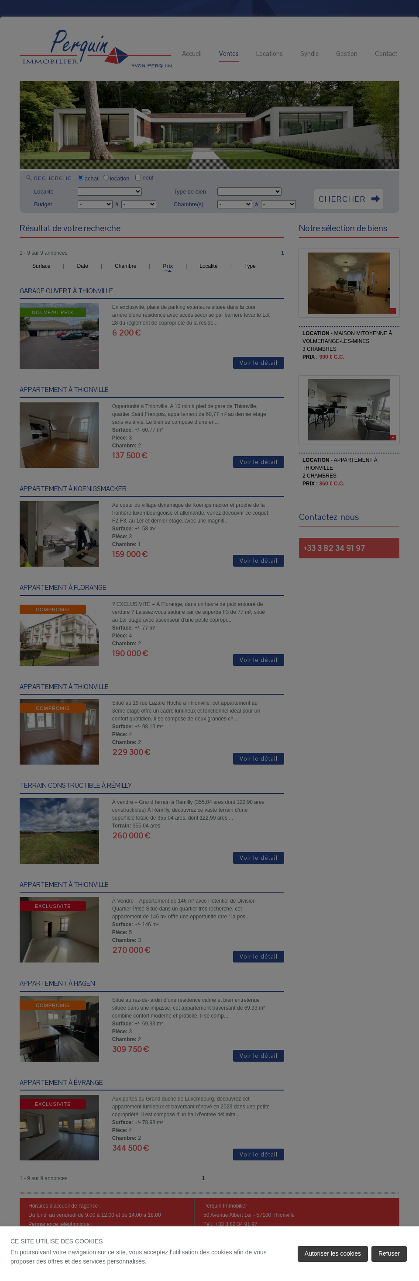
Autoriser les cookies (333, 1253)
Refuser (389, 1253)
